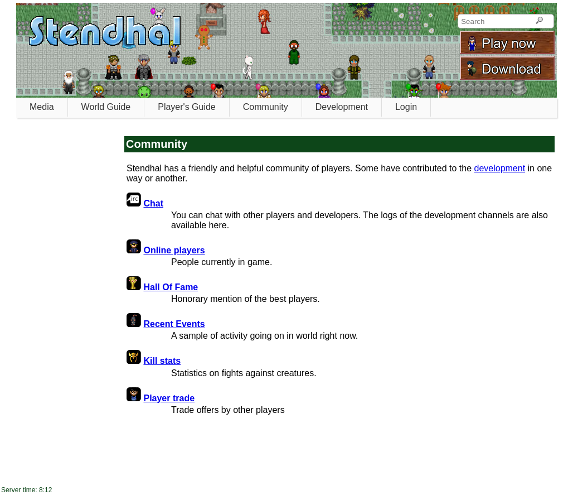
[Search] (539, 21)
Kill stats (162, 361)
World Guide (106, 107)
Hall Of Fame (170, 287)
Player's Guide (187, 107)
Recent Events (174, 324)
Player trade (169, 398)
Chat (153, 203)
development (499, 168)
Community (265, 107)
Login (406, 107)
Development (341, 107)
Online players (174, 250)
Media (42, 107)
